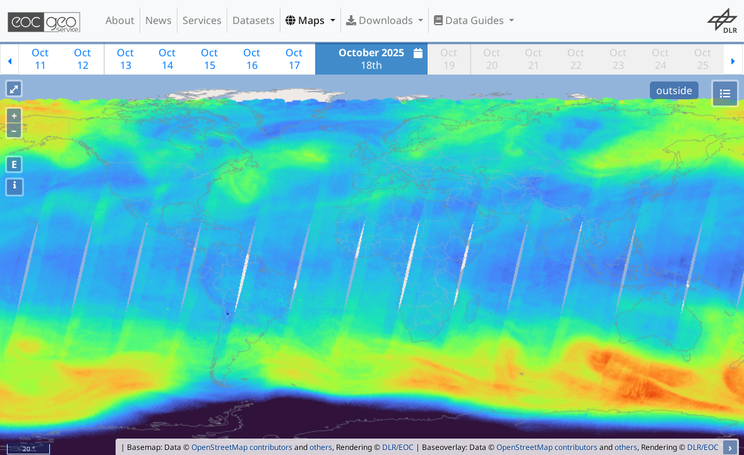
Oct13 (125, 59)
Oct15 (209, 59)
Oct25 (702, 59)
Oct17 (294, 59)
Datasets (253, 20)
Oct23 (618, 59)
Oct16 (251, 59)
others (320, 447)
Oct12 (82, 59)
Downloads (381, 20)
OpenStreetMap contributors (241, 447)
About (120, 20)
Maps (306, 20)
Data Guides (470, 20)
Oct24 (660, 59)
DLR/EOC (398, 447)
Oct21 (533, 59)
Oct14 (167, 59)
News (158, 20)
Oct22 (575, 59)
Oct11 (40, 59)
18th (382, 59)
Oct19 (448, 59)
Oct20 (491, 59)
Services (202, 20)
